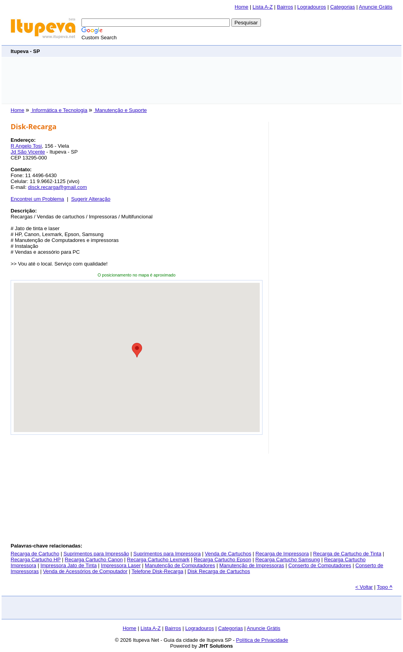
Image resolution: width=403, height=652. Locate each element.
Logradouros (311, 7)
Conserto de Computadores (319, 565)
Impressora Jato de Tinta (69, 565)
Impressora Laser (120, 565)
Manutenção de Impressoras (251, 565)
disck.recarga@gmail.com (57, 187)
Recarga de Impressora (282, 554)
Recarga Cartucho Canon (94, 559)
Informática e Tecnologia (59, 110)
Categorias (342, 7)
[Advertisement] (201, 80)
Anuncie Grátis (375, 7)
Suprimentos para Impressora (167, 554)
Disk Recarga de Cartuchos (218, 571)
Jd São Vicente (28, 152)
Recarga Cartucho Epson (222, 559)
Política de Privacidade (262, 640)
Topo (384, 587)
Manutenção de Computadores (180, 565)
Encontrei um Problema (37, 199)
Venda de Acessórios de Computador (85, 571)
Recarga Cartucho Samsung (287, 559)
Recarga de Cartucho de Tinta (347, 554)
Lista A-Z (263, 7)
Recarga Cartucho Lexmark (158, 559)
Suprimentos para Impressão (96, 554)
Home (241, 7)
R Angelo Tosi (26, 146)
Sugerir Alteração (91, 199)
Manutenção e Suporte (120, 110)
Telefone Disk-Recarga (157, 571)
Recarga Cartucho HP (36, 559)
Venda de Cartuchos (228, 554)
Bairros (285, 7)
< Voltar (364, 587)
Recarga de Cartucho (35, 554)
